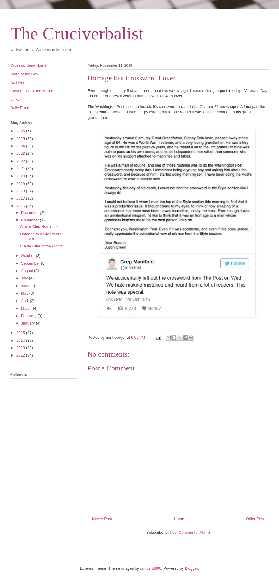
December (30, 212)
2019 (21, 183)
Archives (17, 82)
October (28, 255)
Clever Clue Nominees (39, 226)
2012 (21, 355)
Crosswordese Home (28, 65)
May (25, 293)
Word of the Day (24, 74)
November (30, 220)
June (26, 286)
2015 (21, 332)
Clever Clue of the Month (31, 91)
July (25, 278)
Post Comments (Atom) (190, 532)
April (25, 300)
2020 (21, 176)
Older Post (255, 519)
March (27, 308)
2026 (21, 131)
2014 (21, 340)
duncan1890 (150, 568)
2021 (21, 168)
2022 (21, 161)
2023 (21, 153)
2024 (21, 146)
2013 (21, 348)
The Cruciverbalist (76, 33)
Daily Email (20, 108)
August (27, 271)
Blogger (191, 568)
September (31, 263)
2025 (21, 138)
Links (14, 99)
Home (179, 519)
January (28, 323)
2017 (21, 198)
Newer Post (102, 519)
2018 (21, 191)
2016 (21, 206)
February (29, 316)
